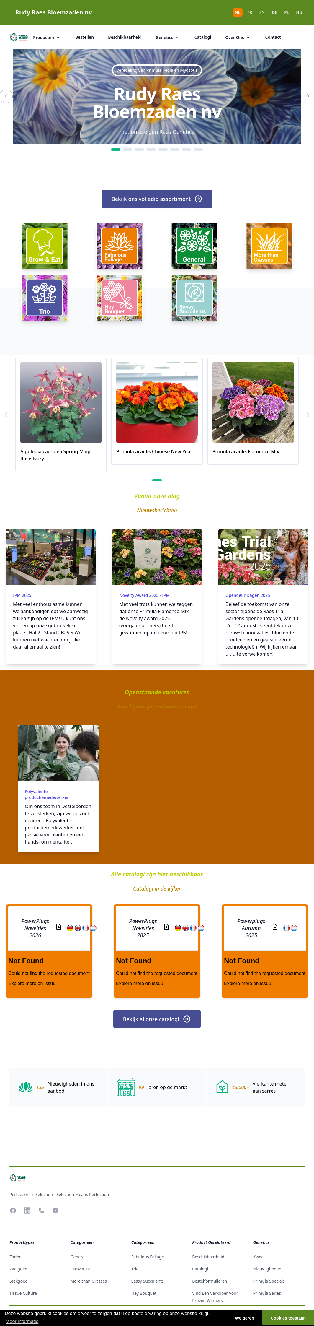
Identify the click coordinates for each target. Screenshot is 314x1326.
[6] (174, 149)
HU (299, 12)
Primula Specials (269, 1281)
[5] (163, 149)
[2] (127, 149)
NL (237, 12)
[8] (198, 149)
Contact (273, 37)
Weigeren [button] (244, 1318)
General (78, 1257)
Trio (135, 1269)
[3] (139, 149)
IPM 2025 (22, 595)
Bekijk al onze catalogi (157, 1019)
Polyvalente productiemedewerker (47, 794)
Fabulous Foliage (147, 1257)
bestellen (84, 37)
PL (286, 12)
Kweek (259, 1257)
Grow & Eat (81, 1269)
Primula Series (267, 1293)
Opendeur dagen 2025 (247, 595)
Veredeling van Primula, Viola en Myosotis (157, 70)
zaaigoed (18, 1269)
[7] (186, 149)
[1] (115, 149)
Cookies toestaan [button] (288, 1318)
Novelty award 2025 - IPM (144, 595)
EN (262, 12)
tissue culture (23, 1293)
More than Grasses (88, 1281)
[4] (151, 149)
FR (249, 12)
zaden (15, 1257)
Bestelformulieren (209, 1281)
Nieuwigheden (267, 1269)
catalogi (202, 37)
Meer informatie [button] (22, 1321)
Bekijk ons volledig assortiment (157, 199)
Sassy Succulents (147, 1281)
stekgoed (18, 1281)
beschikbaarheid (125, 37)
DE (274, 12)
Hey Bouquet (143, 1293)
